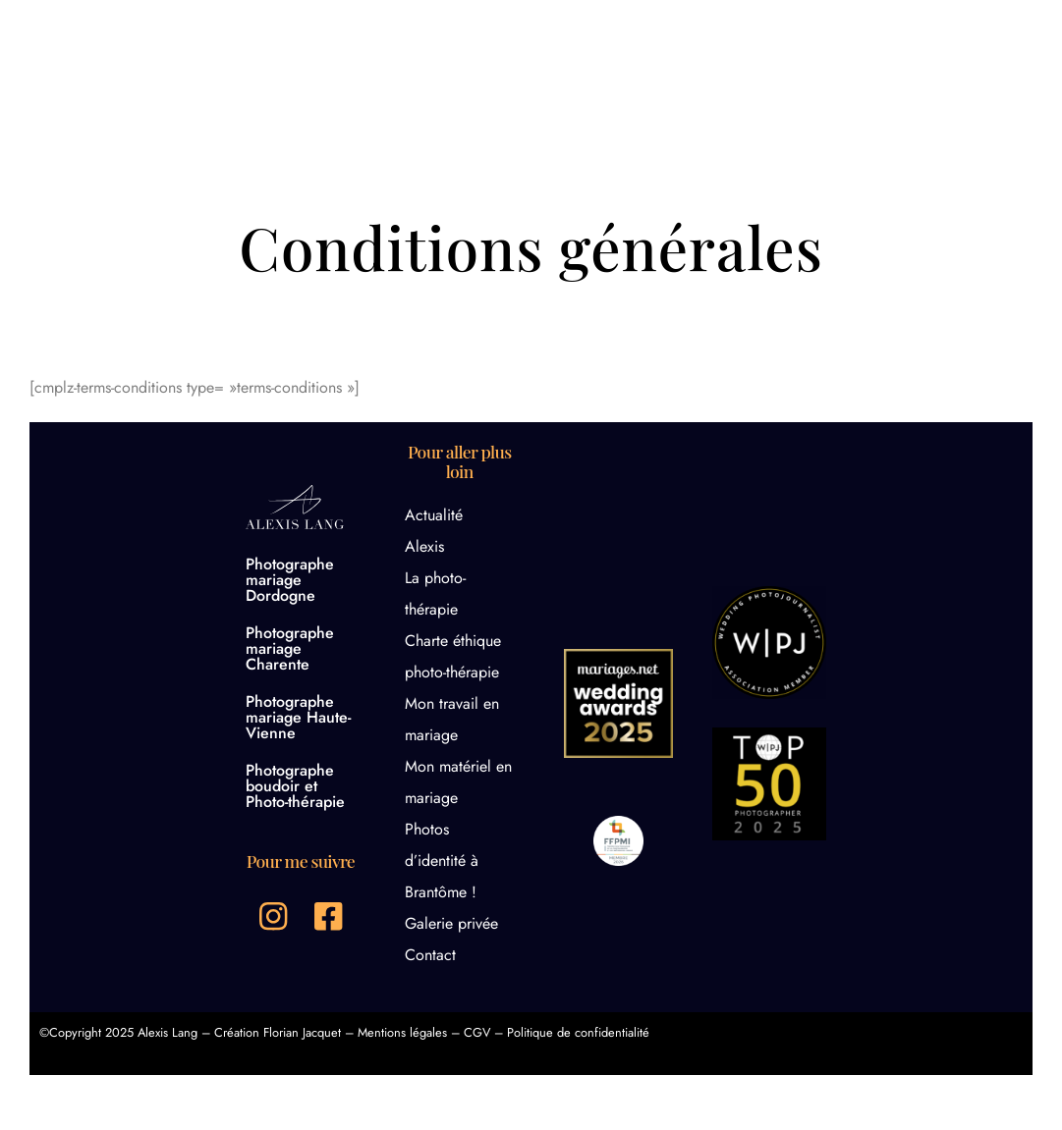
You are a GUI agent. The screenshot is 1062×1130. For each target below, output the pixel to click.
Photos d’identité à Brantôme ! (441, 860)
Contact (430, 954)
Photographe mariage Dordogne (290, 580)
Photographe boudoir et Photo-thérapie (295, 786)
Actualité (434, 515)
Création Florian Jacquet (277, 1032)
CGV (477, 1032)
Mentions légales (402, 1032)
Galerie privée (451, 923)
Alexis (424, 546)
